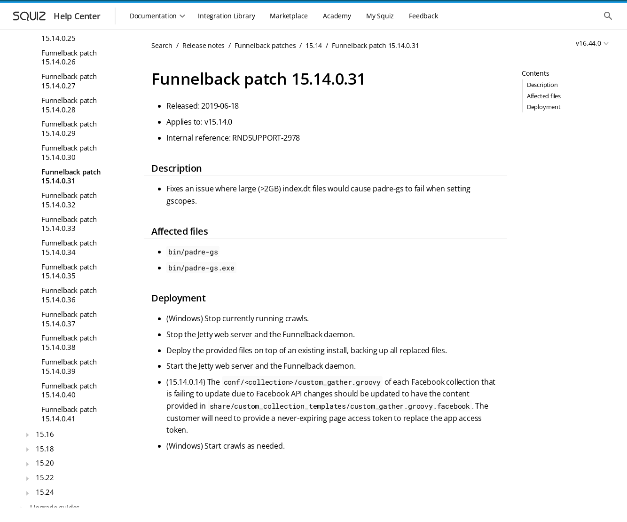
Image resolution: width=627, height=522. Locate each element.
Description (542, 84)
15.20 (45, 462)
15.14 (314, 45)
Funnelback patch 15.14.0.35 (69, 271)
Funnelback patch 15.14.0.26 (69, 57)
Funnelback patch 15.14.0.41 (69, 413)
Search (161, 45)
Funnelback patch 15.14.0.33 (69, 223)
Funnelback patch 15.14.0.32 (69, 199)
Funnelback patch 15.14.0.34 (69, 247)
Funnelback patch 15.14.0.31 (71, 176)
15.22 (45, 477)
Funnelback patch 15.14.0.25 (69, 33)
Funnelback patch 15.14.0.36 (69, 294)
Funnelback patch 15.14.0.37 (69, 318)
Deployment (544, 107)
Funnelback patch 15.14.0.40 (69, 390)
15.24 (45, 492)
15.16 (45, 434)
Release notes (203, 45)
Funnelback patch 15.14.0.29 (69, 128)
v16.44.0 (588, 43)
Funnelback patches (265, 45)
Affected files (544, 96)
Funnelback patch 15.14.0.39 (69, 366)
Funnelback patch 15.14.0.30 (69, 152)
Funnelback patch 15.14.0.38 (69, 342)
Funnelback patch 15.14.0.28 (69, 104)
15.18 (45, 448)
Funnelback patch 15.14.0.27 (69, 80)
